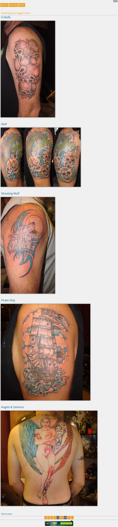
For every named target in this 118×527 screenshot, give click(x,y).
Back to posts (6, 514)
